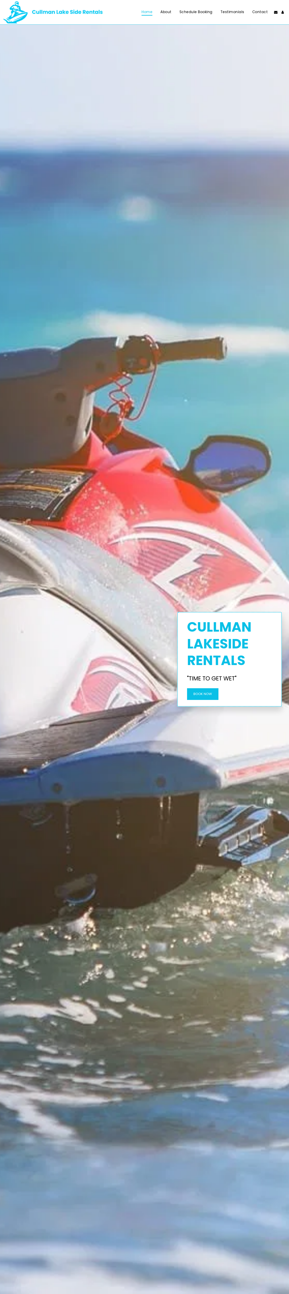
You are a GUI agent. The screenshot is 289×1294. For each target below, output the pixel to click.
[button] (276, 12)
